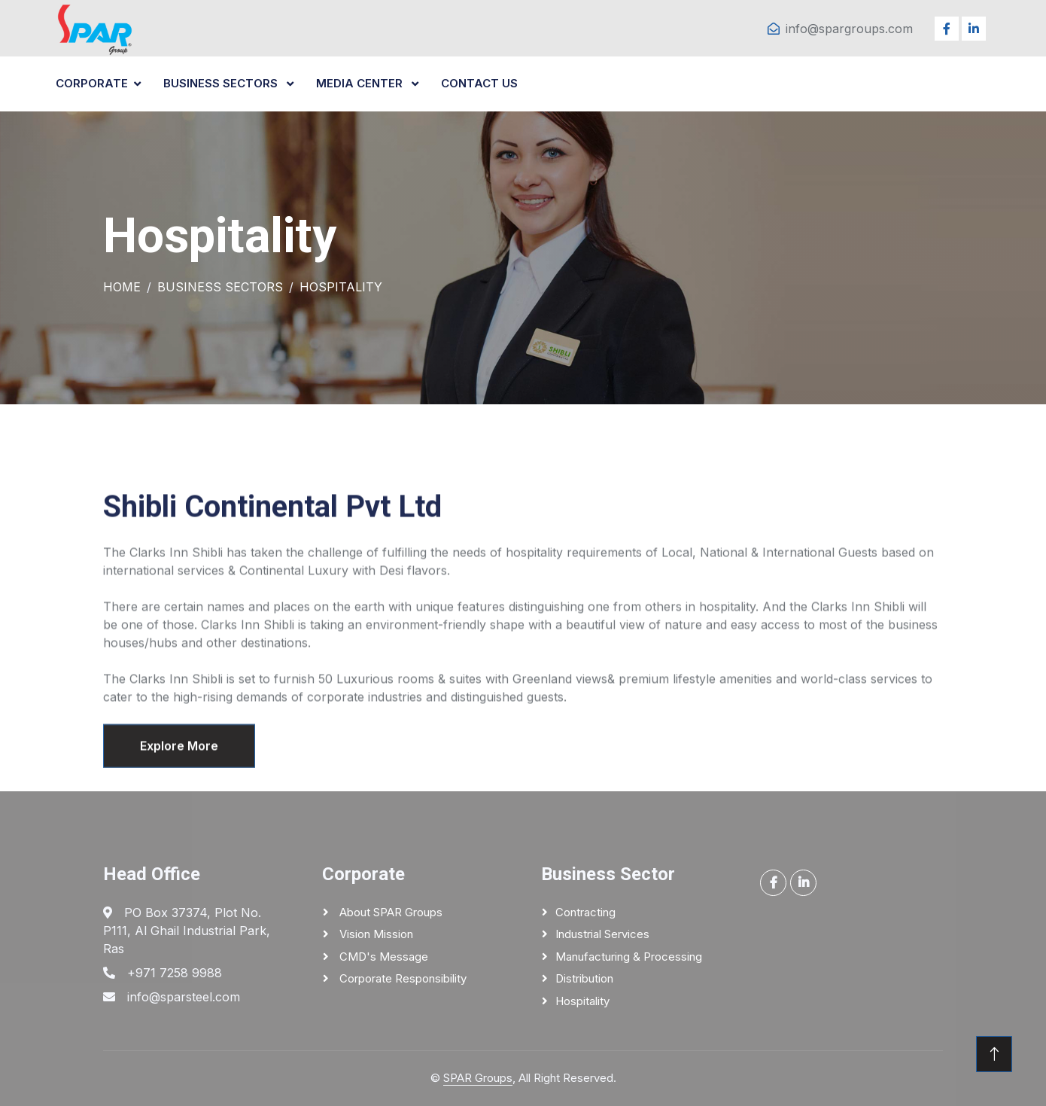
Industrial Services (602, 934)
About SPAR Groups (389, 912)
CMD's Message (382, 956)
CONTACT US (479, 83)
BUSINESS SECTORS (222, 83)
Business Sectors (220, 286)
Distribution (584, 978)
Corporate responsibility (401, 978)
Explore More (179, 761)
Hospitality (582, 1001)
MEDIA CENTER (361, 83)
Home (122, 286)
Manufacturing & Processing (628, 956)
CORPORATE (92, 83)
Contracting (585, 912)
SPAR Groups (477, 1078)
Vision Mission (374, 934)
